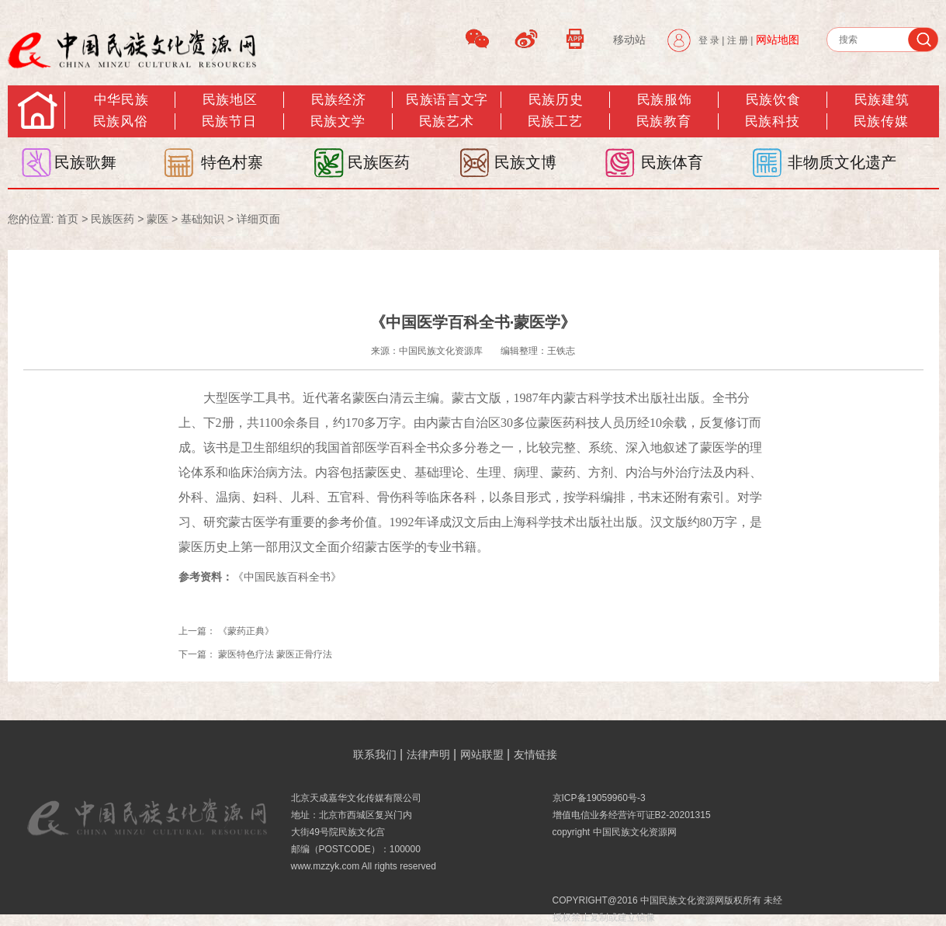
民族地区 (230, 99)
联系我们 (375, 754)
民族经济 (338, 99)
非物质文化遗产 (842, 162)
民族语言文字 (446, 99)
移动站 (629, 39)
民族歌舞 (85, 162)
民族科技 (772, 121)
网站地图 (777, 39)
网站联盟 (482, 754)
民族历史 (555, 99)
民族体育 (672, 162)
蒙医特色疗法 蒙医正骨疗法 (275, 654)
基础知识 (202, 219)
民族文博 (525, 162)
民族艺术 (446, 121)
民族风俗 (120, 121)
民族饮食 (773, 99)
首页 (67, 219)
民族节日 (229, 121)
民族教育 (663, 121)
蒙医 (157, 219)
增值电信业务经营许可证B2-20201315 (632, 815)
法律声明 (428, 754)
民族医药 (379, 162)
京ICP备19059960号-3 (599, 797)
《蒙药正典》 (246, 631)
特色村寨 (232, 162)
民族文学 (337, 121)
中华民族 (121, 99)
